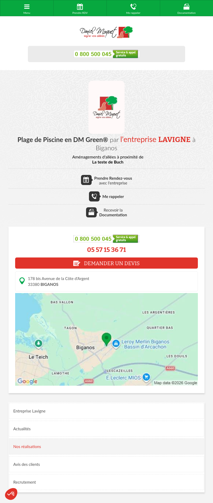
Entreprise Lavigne (29, 411)
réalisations (27, 446)
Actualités (22, 428)
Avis (26, 464)
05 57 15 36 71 (106, 249)
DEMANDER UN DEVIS (106, 263)
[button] (11, 494)
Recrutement (24, 482)
